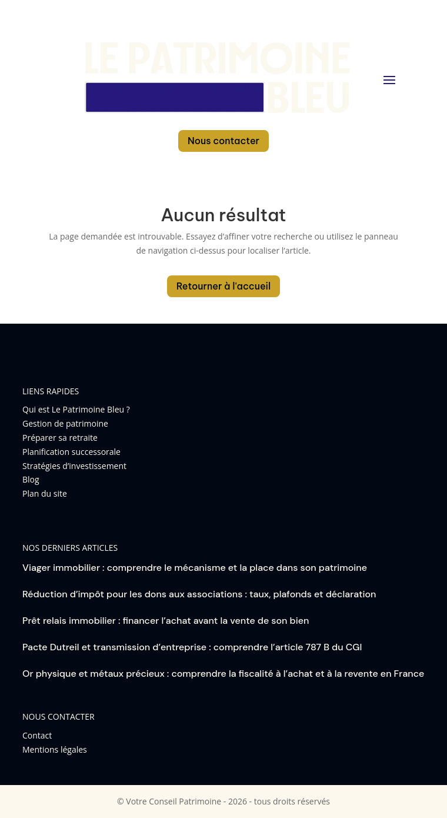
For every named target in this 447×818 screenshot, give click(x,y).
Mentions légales (54, 749)
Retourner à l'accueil (223, 286)
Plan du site (44, 493)
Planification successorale (71, 451)
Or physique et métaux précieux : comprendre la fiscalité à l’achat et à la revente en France (223, 673)
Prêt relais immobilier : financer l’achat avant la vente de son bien (165, 620)
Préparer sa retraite (60, 437)
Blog (30, 479)
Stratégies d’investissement (74, 465)
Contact (37, 735)
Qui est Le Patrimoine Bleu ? (76, 409)
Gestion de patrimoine (65, 423)
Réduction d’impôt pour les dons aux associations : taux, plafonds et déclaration (199, 594)
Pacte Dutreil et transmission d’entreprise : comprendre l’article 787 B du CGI (192, 647)
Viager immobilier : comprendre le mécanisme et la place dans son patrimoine (194, 567)
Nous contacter (223, 141)
